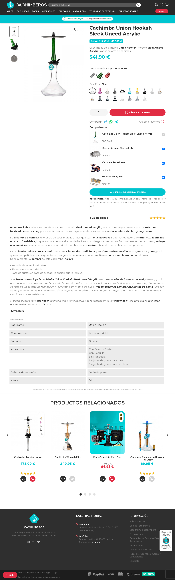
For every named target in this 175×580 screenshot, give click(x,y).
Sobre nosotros (138, 521)
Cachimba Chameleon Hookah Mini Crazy (147, 458)
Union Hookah (97, 325)
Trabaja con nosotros (141, 549)
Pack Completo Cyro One (107, 457)
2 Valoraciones (100, 218)
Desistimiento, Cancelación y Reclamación (144, 540)
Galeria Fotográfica (140, 526)
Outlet (162, 11)
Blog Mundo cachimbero (143, 530)
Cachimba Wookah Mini (68, 457)
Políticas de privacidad (28, 572)
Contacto (134, 561)
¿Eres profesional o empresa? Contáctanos (145, 555)
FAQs (54, 572)
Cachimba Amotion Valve (28, 457)
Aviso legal (45, 572)
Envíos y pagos (137, 534)
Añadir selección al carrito (127, 191)
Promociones (137, 545)
